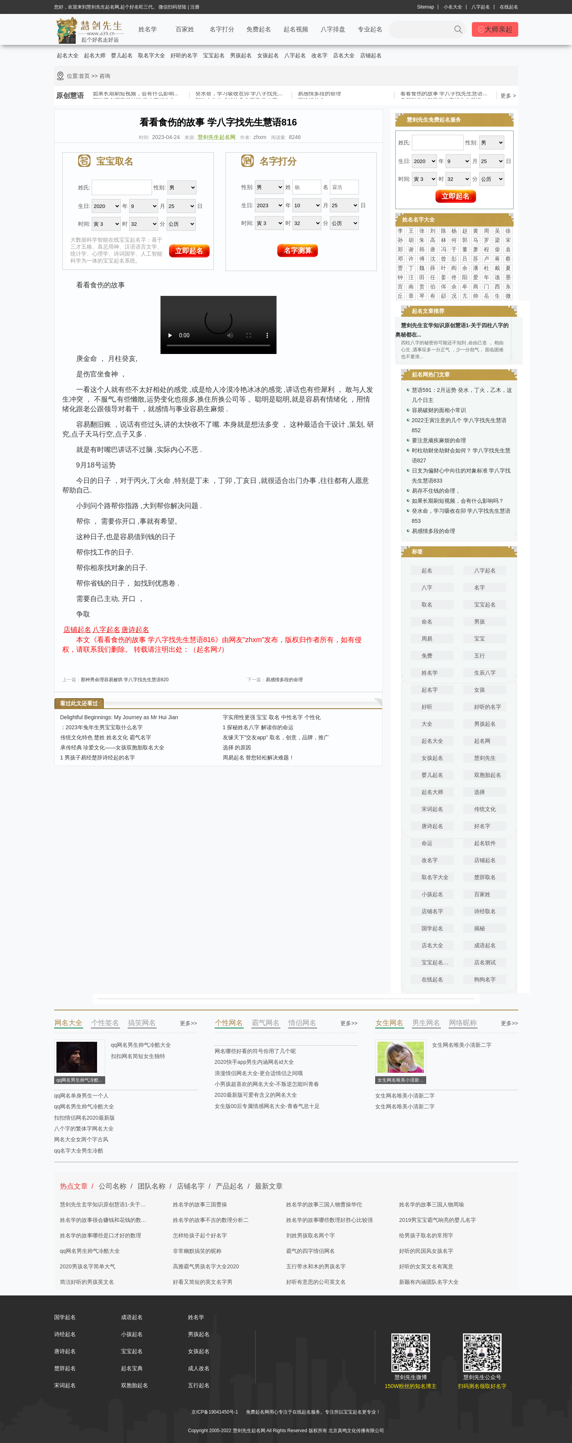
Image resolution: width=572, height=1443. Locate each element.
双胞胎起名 (487, 775)
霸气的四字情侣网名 (310, 1251)
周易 (427, 639)
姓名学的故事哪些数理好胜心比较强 (329, 1220)
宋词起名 (432, 809)
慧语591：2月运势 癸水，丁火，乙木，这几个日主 (462, 395)
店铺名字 (432, 911)
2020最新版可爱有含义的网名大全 (256, 1095)
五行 (479, 656)
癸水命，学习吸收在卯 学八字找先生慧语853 (461, 516)
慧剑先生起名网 (217, 137)
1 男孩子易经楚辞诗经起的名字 (97, 757)
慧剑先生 (485, 758)
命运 (427, 843)
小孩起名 (432, 894)
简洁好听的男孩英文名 (87, 1282)
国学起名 (432, 928)
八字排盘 (333, 29)
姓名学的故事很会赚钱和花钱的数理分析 (103, 1222)
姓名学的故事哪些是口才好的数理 (100, 1235)
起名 (427, 570)
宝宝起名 (214, 55)
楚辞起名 (65, 1368)
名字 (479, 587)
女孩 (479, 690)
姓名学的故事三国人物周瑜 (431, 1204)
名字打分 (222, 29)
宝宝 (479, 639)
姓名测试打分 (318, 1421)
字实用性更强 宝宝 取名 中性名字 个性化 (272, 717)
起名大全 (68, 55)
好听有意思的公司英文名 (316, 1282)
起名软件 (485, 843)
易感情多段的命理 (319, 94)
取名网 (281, 1421)
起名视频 (295, 29)
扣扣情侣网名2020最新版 (84, 1118)
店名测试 (485, 962)
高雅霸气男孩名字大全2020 (206, 1266)
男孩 (479, 621)
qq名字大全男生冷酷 (79, 1151)
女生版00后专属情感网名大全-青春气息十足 (267, 1106)
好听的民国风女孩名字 (426, 1251)
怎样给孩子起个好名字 (200, 1235)
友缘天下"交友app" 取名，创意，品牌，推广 (276, 737)
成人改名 (199, 1368)
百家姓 (185, 29)
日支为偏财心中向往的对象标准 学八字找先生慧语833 (461, 475)
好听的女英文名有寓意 (426, 1266)
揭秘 (479, 928)
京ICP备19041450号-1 (214, 1412)
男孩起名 (241, 55)
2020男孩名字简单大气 (87, 1266)
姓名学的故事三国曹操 (200, 1204)
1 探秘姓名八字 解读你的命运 (258, 727)
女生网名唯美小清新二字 (462, 1045)
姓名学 (147, 29)
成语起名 (485, 945)
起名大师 (95, 55)
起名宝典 (132, 1368)
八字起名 (480, 7)
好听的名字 (184, 55)
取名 (427, 604)
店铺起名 (371, 55)
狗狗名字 (485, 979)
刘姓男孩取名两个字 (310, 1235)
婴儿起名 (122, 55)
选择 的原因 (237, 747)
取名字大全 (151, 55)
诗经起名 (65, 1334)
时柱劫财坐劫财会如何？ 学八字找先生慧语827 (461, 455)
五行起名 (199, 1385)
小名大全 (453, 7)
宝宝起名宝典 (438, 962)
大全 (427, 724)
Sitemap (425, 7)
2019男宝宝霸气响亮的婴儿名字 (437, 1220)
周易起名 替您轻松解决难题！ (259, 757)
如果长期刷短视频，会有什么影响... (136, 94)
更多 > (508, 96)
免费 (427, 656)
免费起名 (258, 29)
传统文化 (485, 809)
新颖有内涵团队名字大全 (429, 1282)
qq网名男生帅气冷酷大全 (141, 1045)
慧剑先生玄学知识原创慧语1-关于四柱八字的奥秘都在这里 (103, 1206)
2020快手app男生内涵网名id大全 (254, 1062)
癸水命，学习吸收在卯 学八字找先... (239, 94)
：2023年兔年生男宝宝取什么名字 (101, 727)
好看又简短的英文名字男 (202, 1282)
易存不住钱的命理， (436, 491)
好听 (427, 707)
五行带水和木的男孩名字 (316, 1266)
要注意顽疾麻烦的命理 (439, 440)
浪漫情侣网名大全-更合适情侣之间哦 (259, 1073)
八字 (427, 587)
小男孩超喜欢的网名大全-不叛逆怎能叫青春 (267, 1084)
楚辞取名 (485, 877)
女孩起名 (268, 55)
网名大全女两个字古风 (81, 1139)
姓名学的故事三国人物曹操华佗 (324, 1204)
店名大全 (344, 55)
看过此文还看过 (79, 703)
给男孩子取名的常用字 (426, 1235)
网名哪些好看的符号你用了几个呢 (255, 1051)
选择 (479, 792)
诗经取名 (485, 911)
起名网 (482, 741)
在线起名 (509, 7)
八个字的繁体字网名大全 (84, 1128)
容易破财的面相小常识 (439, 410)
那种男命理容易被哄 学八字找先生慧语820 (125, 679)
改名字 (319, 55)
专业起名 (370, 29)
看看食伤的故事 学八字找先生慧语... (444, 94)
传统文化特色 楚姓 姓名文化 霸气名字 (106, 737)
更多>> (188, 1023)
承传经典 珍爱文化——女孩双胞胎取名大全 (112, 747)
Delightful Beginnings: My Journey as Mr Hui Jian (119, 717)
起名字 (430, 690)
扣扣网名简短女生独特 (138, 1056)
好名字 (482, 826)
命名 (427, 621)
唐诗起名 (135, 630)
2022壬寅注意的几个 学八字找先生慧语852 (459, 425)
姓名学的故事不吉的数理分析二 (211, 1220)
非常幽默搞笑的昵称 (197, 1251)
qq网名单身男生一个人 (81, 1096)
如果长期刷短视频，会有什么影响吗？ (458, 501)
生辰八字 (485, 673)
